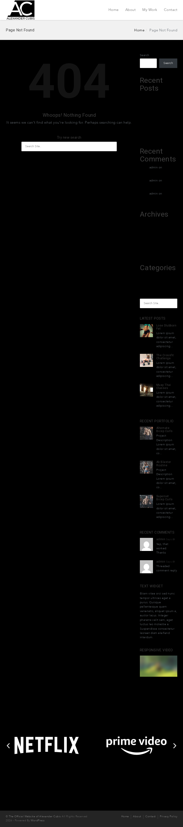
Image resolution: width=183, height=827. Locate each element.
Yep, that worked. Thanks (162, 549)
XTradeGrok (148, 105)
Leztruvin (146, 96)
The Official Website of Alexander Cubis (35, 816)
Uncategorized (150, 285)
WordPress (38, 820)
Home (113, 10)
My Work (149, 10)
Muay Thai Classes (163, 386)
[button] (74, 757)
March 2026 (148, 222)
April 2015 (146, 250)
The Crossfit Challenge (165, 357)
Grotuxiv (146, 134)
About (130, 10)
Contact (171, 10)
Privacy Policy (168, 816)
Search (144, 55)
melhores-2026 (150, 276)
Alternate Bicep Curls (164, 429)
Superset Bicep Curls (164, 498)
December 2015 (151, 241)
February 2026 (149, 231)
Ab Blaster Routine (163, 463)
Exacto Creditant (151, 124)
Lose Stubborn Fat (166, 327)
